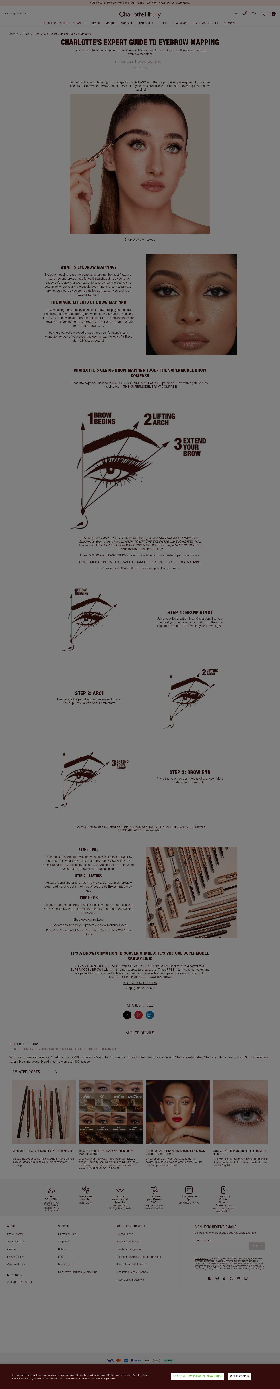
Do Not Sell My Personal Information (197, 1376)
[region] (140, 1376)
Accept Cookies (239, 1376)
